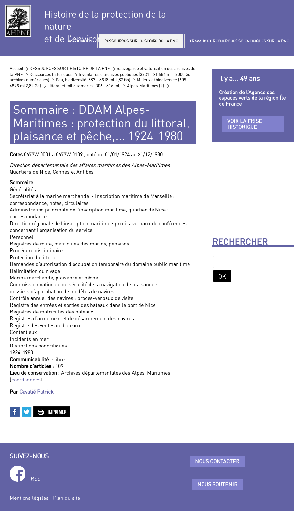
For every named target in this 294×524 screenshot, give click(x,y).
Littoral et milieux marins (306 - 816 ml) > (86, 85)
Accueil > (19, 68)
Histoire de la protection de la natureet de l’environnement (105, 26)
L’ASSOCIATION (79, 41)
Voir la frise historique (244, 124)
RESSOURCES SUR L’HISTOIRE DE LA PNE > (72, 68)
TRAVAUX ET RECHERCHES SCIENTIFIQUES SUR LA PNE (239, 41)
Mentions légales (29, 498)
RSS (35, 478)
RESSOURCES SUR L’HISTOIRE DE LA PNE (141, 41)
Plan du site (66, 498)
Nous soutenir (217, 484)
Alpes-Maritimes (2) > (148, 85)
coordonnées (26, 379)
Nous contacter (217, 461)
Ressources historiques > (53, 74)
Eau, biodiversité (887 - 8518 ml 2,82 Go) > (96, 79)
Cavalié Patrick (36, 391)
